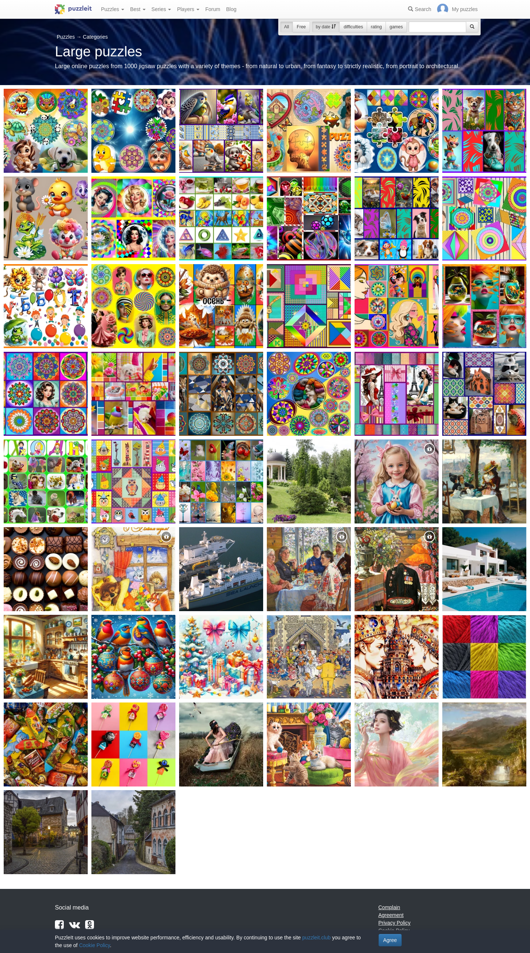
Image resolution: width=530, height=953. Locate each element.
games (396, 26)
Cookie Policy (94, 945)
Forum (212, 9)
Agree (390, 940)
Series (161, 9)
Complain (389, 907)
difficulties (353, 26)
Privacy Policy (395, 923)
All (286, 26)
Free (301, 26)
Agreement (391, 915)
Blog (231, 9)
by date (326, 26)
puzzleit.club (316, 937)
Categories (95, 37)
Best (138, 9)
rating (376, 26)
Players (188, 9)
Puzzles (112, 9)
